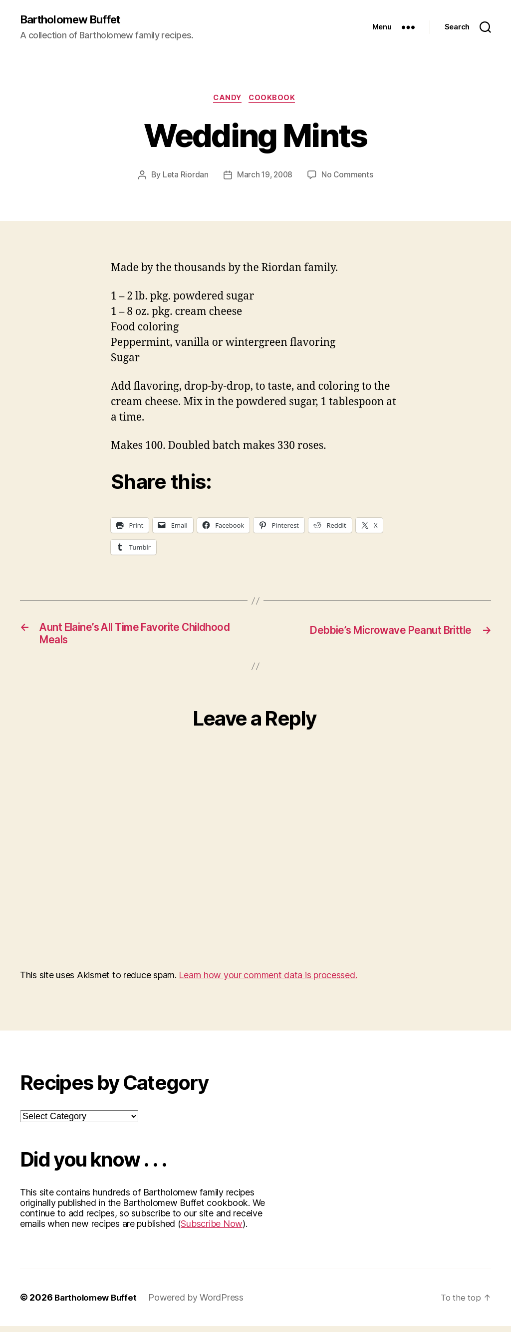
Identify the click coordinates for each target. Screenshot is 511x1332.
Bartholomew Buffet (75, 20)
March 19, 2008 (264, 177)
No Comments (348, 177)
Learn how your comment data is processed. (268, 981)
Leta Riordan (184, 177)
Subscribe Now (212, 1230)
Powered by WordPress (200, 1304)
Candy (227, 99)
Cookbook (275, 99)
